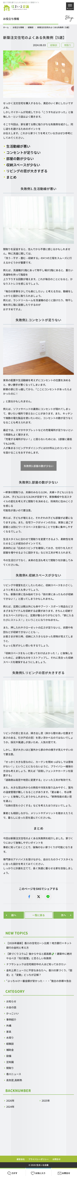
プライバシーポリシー (38, 1159)
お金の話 (11, 1007)
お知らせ (11, 1001)
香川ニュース (13, 1074)
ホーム (6, 27)
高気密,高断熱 (14, 1080)
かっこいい (12, 1013)
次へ (63, 915)
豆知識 (10, 1062)
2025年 (46, 1100)
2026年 (10, 1100)
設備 (8, 1056)
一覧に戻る (38, 915)
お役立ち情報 (18, 27)
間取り (10, 1068)
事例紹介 (11, 1019)
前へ (13, 915)
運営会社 (21, 1159)
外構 (8, 1025)
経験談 (30, 27)
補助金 (10, 1050)
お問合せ (56, 1159)
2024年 (10, 1106)
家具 (8, 1031)
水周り (10, 1037)
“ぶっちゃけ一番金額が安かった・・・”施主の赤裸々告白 (40, 981)
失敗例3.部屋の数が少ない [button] (38, 466)
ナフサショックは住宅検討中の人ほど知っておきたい (36, 964)
